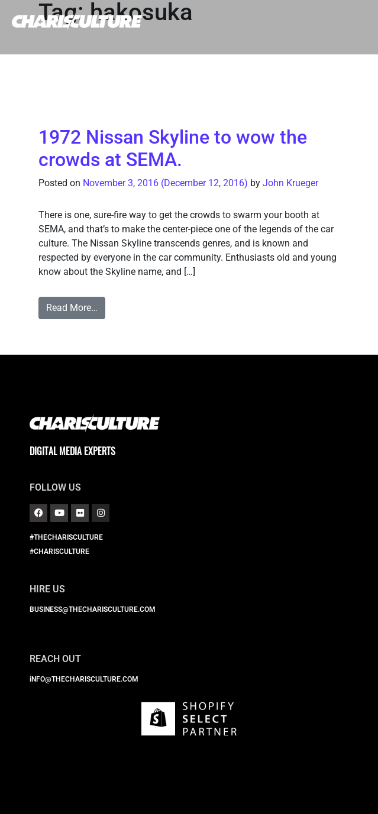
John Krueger (290, 183)
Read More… (72, 307)
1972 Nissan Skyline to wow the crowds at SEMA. (172, 148)
